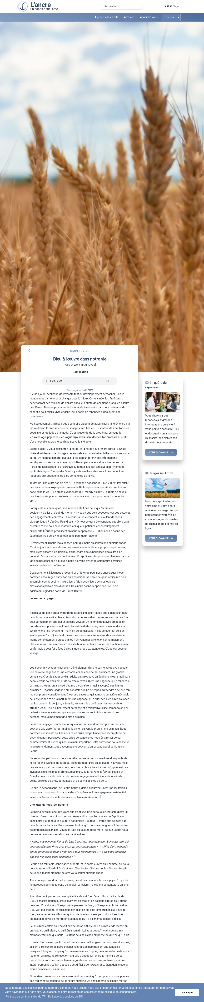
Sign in (177, 6)
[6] (75, 856)
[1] (96, 530)
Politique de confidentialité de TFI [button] (26, 996)
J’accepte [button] (187, 992)
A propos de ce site (106, 17)
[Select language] (171, 17)
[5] (100, 851)
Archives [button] (129, 17)
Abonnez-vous (149, 17)
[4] (100, 845)
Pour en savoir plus (161, 452)
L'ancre (40, 4)
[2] (84, 590)
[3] (100, 796)
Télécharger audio (75, 390)
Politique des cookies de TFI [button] (65, 996)
